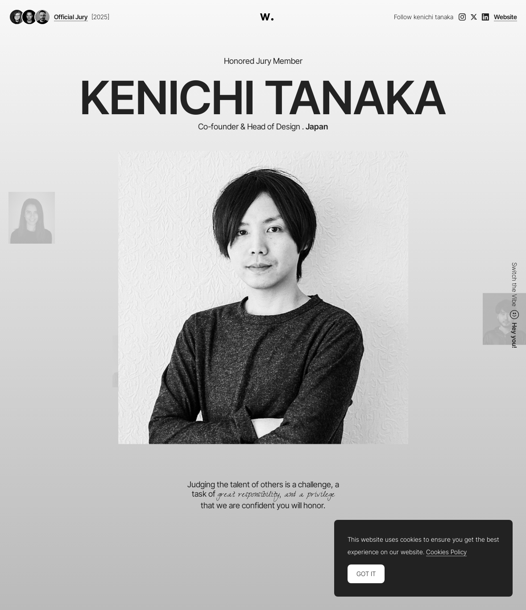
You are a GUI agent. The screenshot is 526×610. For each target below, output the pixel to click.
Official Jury (71, 17)
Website (505, 17)
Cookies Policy (446, 552)
